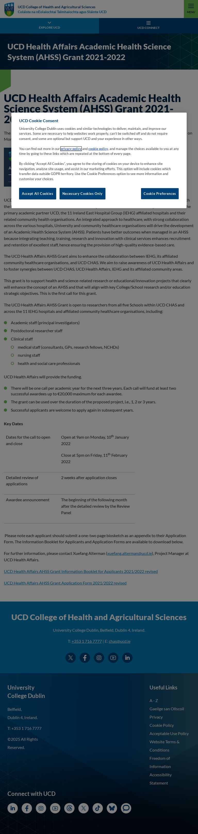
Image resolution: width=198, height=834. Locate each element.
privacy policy (71, 149)
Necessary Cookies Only (82, 193)
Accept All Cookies (37, 193)
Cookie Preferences (160, 193)
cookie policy (98, 149)
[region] (99, 160)
